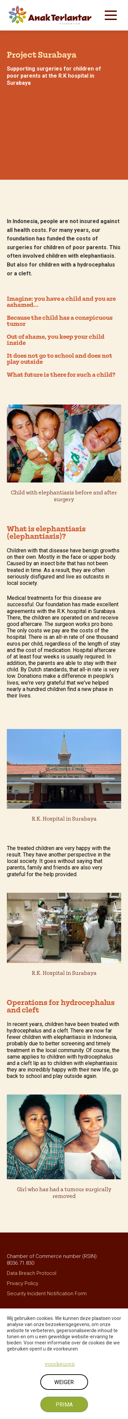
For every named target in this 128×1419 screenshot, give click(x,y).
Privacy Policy (22, 1283)
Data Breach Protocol (31, 1273)
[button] (110, 15)
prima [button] (64, 1404)
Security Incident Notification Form (47, 1293)
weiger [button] (64, 1382)
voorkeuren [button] (60, 1364)
